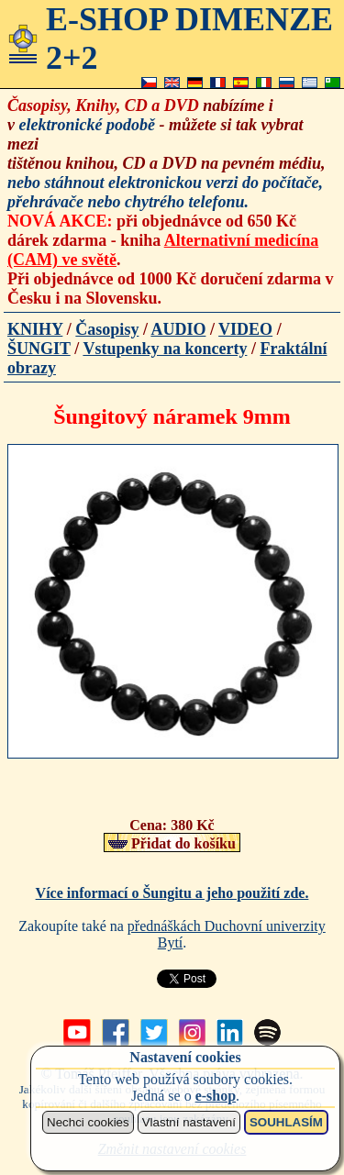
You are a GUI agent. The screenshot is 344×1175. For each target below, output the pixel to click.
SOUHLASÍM (286, 1122)
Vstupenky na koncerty (165, 348)
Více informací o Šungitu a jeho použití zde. (172, 893)
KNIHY (34, 329)
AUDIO (177, 329)
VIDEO (245, 329)
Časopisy (107, 329)
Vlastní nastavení (189, 1122)
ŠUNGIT (39, 348)
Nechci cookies (88, 1122)
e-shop (215, 1095)
